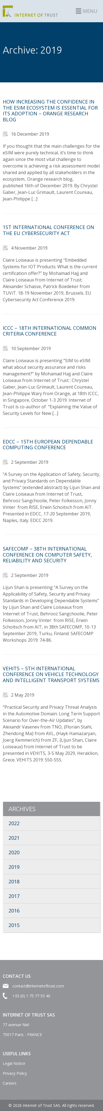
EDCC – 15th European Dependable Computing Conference (48, 444)
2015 (14, 925)
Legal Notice (14, 1063)
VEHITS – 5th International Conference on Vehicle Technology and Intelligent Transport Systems (51, 674)
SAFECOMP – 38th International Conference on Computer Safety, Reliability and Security (47, 554)
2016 (14, 910)
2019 (14, 867)
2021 (14, 837)
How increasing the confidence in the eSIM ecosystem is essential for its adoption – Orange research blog (50, 110)
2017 (14, 896)
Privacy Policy (15, 1073)
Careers (9, 1083)
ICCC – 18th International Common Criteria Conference (49, 331)
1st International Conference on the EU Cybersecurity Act (48, 230)
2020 (14, 852)
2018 (14, 881)
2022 (14, 823)
